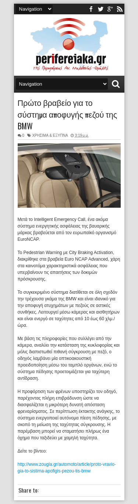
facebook (91, 9)
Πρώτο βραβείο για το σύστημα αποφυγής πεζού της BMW (67, 114)
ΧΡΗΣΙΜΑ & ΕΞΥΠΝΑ (50, 135)
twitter (100, 9)
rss (119, 9)
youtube (110, 9)
